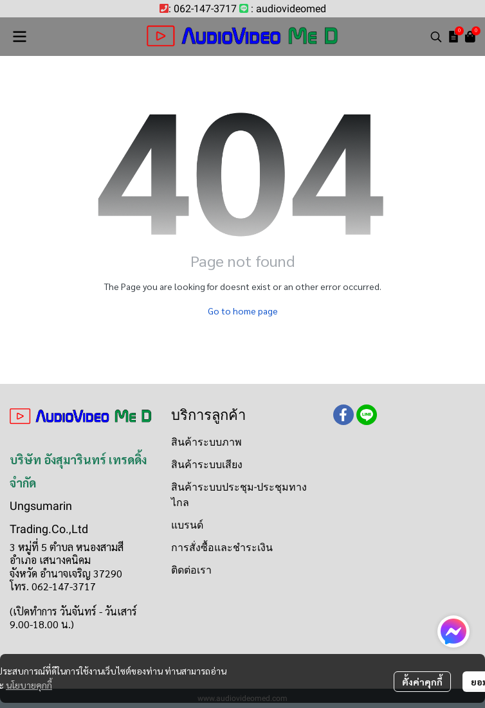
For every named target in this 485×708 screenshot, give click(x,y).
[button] (436, 37)
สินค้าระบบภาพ (206, 442)
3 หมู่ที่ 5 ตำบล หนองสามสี (67, 547)
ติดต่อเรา (191, 570)
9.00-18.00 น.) (42, 624)
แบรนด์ (187, 525)
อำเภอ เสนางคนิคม (50, 560)
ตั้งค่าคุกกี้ (422, 681)
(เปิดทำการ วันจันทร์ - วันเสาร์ (73, 611)
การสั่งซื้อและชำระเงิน (222, 547)
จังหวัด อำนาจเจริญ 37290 (66, 573)
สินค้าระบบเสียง (207, 464)
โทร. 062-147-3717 (53, 586)
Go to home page (243, 310)
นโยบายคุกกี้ (29, 685)
